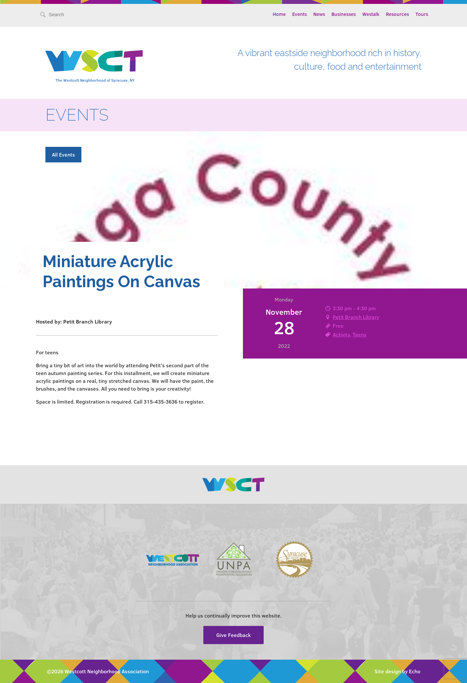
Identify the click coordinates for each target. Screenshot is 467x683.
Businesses (343, 14)
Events (299, 14)
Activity (341, 334)
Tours (421, 14)
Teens (359, 334)
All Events (63, 154)
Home (279, 14)
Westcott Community (94, 61)
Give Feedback (233, 634)
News (319, 14)
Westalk (370, 14)
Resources (397, 14)
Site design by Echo (397, 671)
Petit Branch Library (356, 316)
